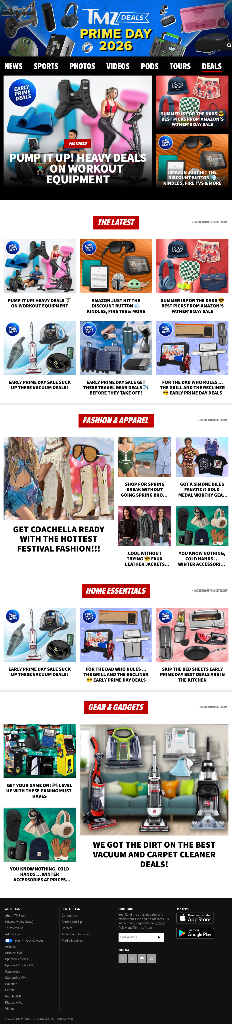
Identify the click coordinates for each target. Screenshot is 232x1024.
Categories (12, 971)
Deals (212, 66)
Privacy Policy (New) (19, 922)
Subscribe (159, 937)
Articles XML (14, 953)
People (10, 990)
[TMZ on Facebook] (123, 958)
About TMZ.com (16, 915)
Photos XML (13, 1002)
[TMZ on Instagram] (23, 8)
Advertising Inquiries (76, 934)
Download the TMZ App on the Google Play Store (195, 933)
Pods (149, 66)
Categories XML (16, 977)
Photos (82, 66)
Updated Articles (16, 959)
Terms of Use (14, 928)
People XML (13, 996)
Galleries (11, 984)
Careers (67, 928)
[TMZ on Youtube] (15, 8)
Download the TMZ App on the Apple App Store (195, 918)
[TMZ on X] (8, 8)
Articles (10, 946)
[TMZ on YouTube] (142, 958)
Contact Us (69, 915)
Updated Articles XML (20, 965)
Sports (46, 66)
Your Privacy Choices (24, 940)
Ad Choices (13, 934)
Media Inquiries (72, 940)
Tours (180, 66)
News (13, 66)
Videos (117, 66)
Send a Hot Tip (72, 922)
